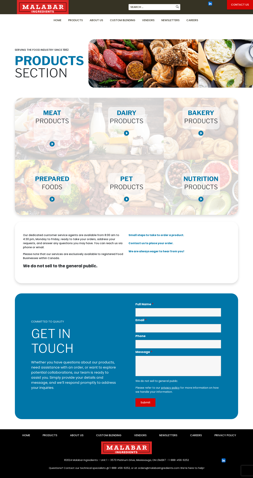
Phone (140, 336)
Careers (192, 20)
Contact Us (240, 5)
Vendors (148, 20)
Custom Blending (122, 20)
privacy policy (170, 388)
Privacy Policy (225, 435)
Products (75, 20)
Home (57, 20)
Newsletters (170, 20)
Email (141, 320)
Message (143, 352)
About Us (96, 20)
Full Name (144, 304)
